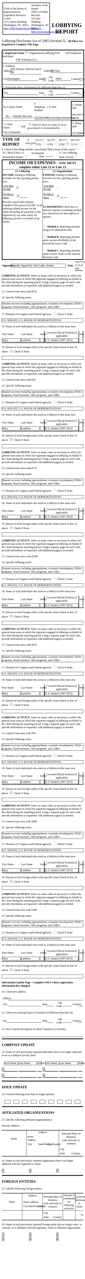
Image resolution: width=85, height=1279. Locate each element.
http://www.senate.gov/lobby (46, 31)
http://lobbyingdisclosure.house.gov (23, 28)
